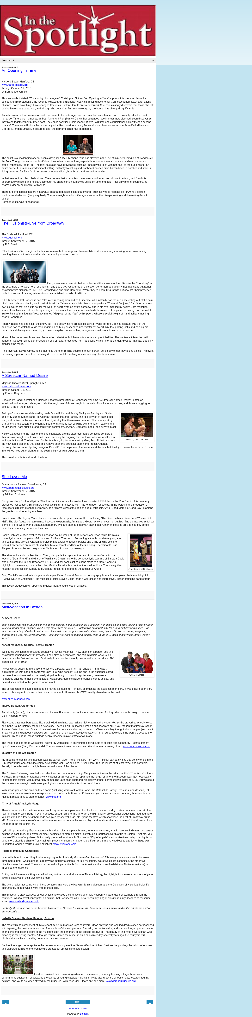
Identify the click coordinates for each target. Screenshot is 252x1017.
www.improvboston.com (136, 746)
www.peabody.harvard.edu (24, 901)
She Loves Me (14, 476)
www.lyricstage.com (64, 844)
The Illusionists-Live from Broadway (33, 223)
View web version (78, 1008)
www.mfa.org (53, 796)
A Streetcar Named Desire (25, 375)
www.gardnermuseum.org (121, 981)
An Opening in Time (19, 70)
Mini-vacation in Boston (22, 607)
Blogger (84, 1013)
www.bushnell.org (12, 237)
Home (77, 1002)
